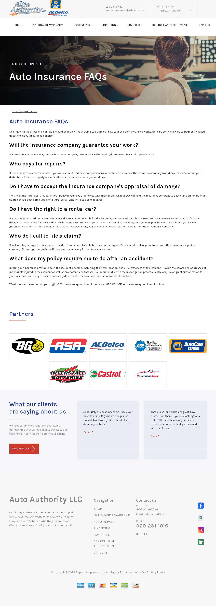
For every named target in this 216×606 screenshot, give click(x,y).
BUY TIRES (133, 25)
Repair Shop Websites (90, 572)
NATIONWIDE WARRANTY (48, 25)
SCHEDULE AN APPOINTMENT (169, 25)
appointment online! (151, 284)
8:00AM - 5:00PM (170, 10)
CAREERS (101, 553)
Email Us (143, 534)
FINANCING (109, 25)
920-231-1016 (113, 6)
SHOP (18, 25)
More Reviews (23, 449)
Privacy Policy (156, 572)
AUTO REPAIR (82, 25)
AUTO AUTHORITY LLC (28, 64)
